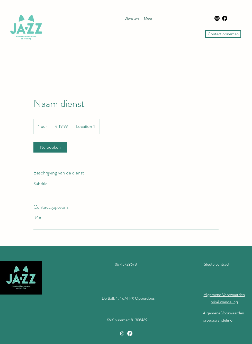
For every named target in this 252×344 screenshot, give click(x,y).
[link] (50, 147)
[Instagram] (217, 18)
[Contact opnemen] (223, 34)
